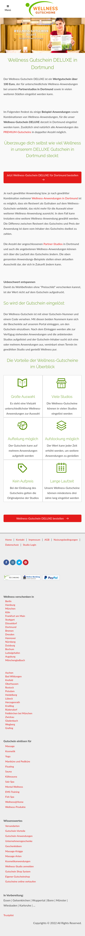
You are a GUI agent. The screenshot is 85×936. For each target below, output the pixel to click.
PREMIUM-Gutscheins (17, 132)
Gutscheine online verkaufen (20, 881)
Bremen (9, 630)
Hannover (10, 638)
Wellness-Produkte (15, 806)
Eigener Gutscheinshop (17, 876)
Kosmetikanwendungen (17, 861)
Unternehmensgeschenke (18, 841)
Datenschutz (12, 544)
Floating (9, 766)
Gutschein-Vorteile (15, 830)
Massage (9, 746)
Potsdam (9, 691)
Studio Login (29, 544)
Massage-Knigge (14, 851)
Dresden (9, 634)
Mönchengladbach (15, 660)
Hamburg (10, 604)
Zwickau (9, 716)
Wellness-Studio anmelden (19, 866)
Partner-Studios (52, 244)
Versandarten (12, 825)
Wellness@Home (14, 801)
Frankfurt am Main (15, 615)
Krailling (9, 705)
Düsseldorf (11, 623)
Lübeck (9, 698)
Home (8, 539)
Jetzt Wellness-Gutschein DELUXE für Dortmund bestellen (42, 177)
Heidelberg (11, 694)
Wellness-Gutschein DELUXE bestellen (42, 518)
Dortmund (10, 626)
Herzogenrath (12, 702)
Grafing (9, 728)
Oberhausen (11, 683)
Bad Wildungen (13, 676)
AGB (47, 539)
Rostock (9, 687)
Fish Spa (9, 796)
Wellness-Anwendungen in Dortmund (55, 198)
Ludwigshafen (12, 652)
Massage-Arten (13, 856)
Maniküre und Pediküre (17, 761)
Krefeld (9, 680)
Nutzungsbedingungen (66, 539)
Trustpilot (8, 915)
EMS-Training (12, 791)
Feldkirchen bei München (18, 713)
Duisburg (10, 645)
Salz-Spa (9, 781)
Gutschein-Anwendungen (18, 835)
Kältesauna (11, 776)
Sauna (8, 771)
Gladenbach (11, 720)
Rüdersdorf (11, 709)
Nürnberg (10, 641)
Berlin (8, 601)
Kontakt (20, 539)
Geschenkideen (13, 846)
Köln (7, 612)
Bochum (9, 649)
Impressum (34, 539)
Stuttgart (10, 619)
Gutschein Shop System (18, 871)
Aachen (9, 672)
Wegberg (10, 724)
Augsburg (10, 656)
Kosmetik (10, 751)
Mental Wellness (14, 786)
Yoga (7, 756)
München (10, 608)
